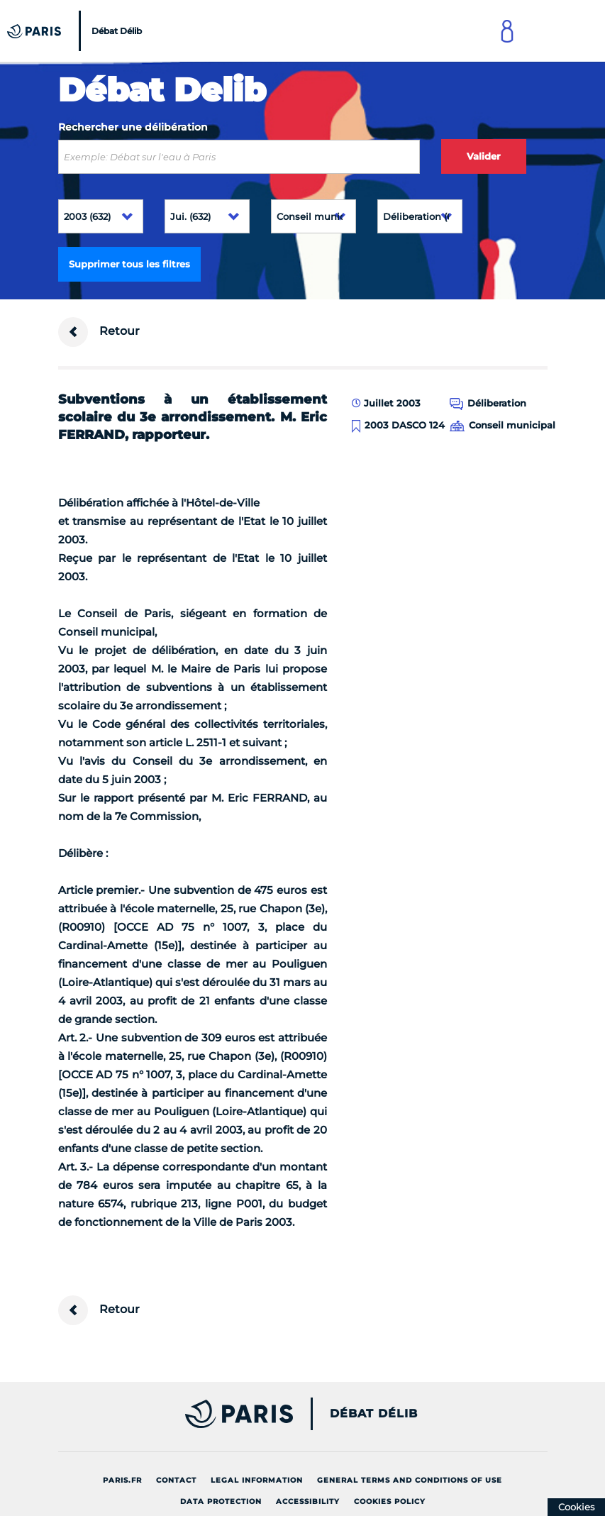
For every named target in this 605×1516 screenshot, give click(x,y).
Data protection (221, 1501)
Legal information (257, 1480)
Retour (99, 332)
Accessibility (308, 1501)
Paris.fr (122, 1480)
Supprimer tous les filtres (129, 264)
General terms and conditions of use (409, 1480)
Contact (176, 1480)
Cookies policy (390, 1501)
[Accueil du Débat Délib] (76, 31)
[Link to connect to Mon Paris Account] (507, 31)
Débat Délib (374, 1413)
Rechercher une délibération (133, 127)
